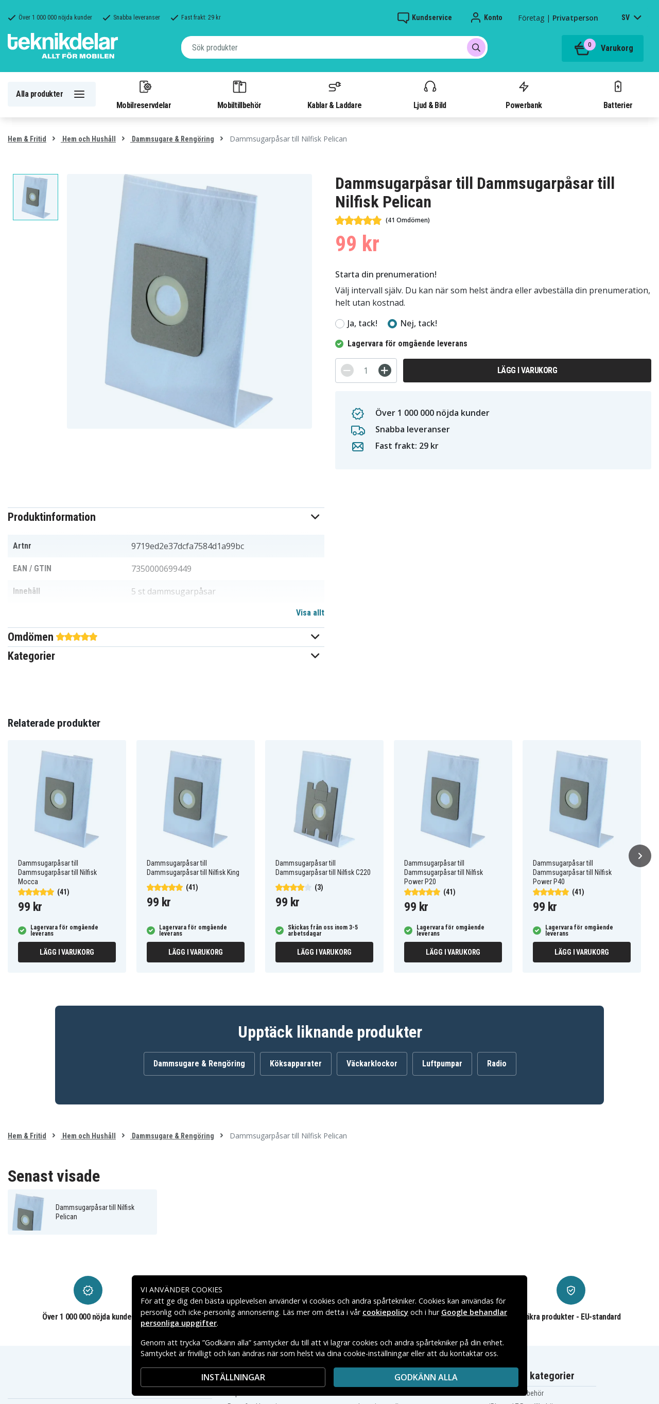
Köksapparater (296, 1063)
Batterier (618, 94)
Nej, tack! (418, 323)
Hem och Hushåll (88, 139)
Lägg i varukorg (527, 370)
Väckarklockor (371, 1063)
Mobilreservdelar (143, 94)
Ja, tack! (362, 323)
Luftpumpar (442, 1063)
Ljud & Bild (429, 94)
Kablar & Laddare (334, 94)
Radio (497, 1063)
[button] (166, 516)
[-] (347, 370)
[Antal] (366, 370)
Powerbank (524, 94)
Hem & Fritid (27, 139)
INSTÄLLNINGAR (233, 1377)
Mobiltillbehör (239, 94)
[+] (384, 370)
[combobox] (334, 47)
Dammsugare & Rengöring (172, 139)
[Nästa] (640, 856)
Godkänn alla (426, 1377)
